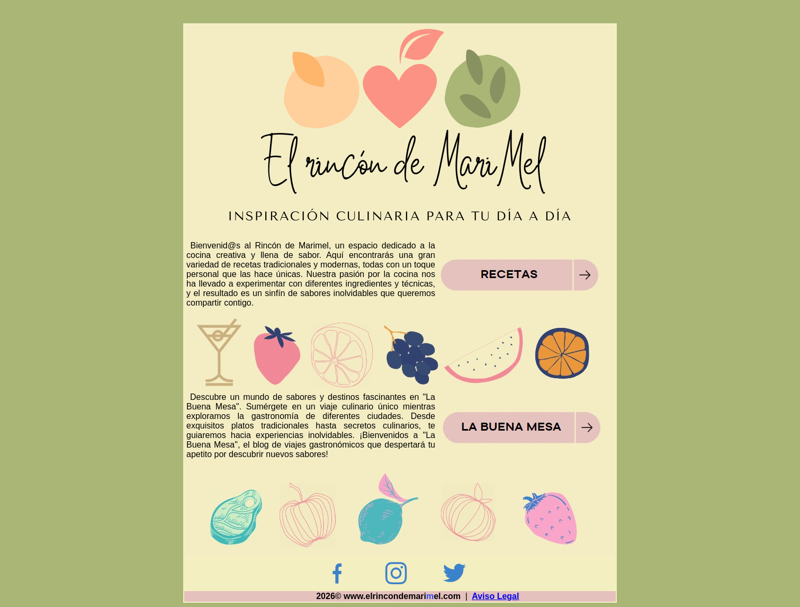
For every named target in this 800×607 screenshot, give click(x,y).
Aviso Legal (495, 596)
